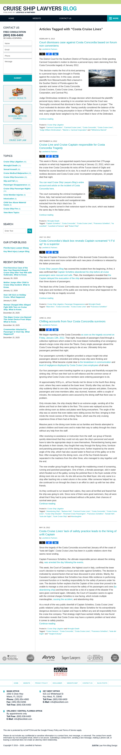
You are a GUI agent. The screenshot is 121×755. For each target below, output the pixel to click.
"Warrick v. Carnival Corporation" (74, 130)
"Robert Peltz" (73, 226)
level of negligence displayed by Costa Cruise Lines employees (68, 365)
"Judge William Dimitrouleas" (50, 130)
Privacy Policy (42, 682)
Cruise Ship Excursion (15, 175)
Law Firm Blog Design (105, 746)
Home (12, 18)
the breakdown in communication (95, 362)
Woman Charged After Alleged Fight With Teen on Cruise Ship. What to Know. (17, 302)
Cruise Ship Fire (12, 205)
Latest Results (17, 93)
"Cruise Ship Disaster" (53, 514)
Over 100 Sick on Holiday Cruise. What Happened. (15, 291)
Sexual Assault (12, 168)
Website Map (72, 682)
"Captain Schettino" (53, 223)
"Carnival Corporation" (54, 127)
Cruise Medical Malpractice (17, 172)
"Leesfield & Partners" (56, 226)
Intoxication (10, 195)
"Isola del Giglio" (45, 516)
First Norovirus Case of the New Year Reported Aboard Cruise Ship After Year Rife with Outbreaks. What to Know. (18, 267)
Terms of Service (70, 730)
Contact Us (69, 18)
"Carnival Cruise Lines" (72, 127)
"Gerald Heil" (110, 514)
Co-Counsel (17, 112)
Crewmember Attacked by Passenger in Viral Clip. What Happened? (16, 326)
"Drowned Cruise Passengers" (74, 514)
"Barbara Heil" (66, 511)
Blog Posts (101, 682)
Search (29, 226)
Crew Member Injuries (14, 192)
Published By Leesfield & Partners (109, 9)
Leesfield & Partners (33, 745)
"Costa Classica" (52, 631)
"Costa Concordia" (89, 127)
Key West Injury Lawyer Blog (16, 247)
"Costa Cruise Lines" (105, 127)
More (115, 18)
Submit (18, 78)
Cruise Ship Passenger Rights (17, 187)
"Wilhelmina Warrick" (99, 130)
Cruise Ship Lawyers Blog (39, 9)
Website (39, 18)
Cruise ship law (17, 133)
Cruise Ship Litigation (55, 125)
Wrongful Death (53, 221)
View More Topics (11, 208)
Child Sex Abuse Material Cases (18, 200)
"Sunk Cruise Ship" (60, 516)
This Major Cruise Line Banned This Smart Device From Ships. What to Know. (17, 314)
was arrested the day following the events (63, 562)
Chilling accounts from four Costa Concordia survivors (72, 321)
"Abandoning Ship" (53, 511)
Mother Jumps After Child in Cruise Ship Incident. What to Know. (16, 280)
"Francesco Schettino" (101, 223)
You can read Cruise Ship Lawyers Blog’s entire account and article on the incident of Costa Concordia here (61, 185)
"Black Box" (50, 307)
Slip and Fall (11, 179)
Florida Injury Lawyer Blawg (16, 243)
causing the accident (62, 599)
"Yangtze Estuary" (55, 634)
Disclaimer (57, 682)
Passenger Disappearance (75, 304)
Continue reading (46, 119)
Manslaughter (76, 516)
